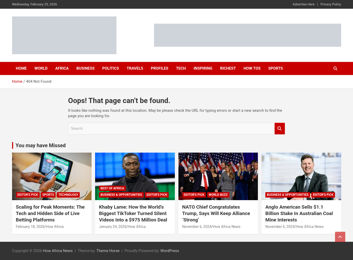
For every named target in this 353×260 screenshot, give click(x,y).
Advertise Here (303, 4)
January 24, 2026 (112, 227)
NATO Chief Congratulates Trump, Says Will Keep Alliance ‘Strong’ (216, 213)
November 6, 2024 (196, 227)
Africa (62, 68)
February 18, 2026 (30, 227)
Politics (110, 68)
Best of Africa (112, 188)
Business (85, 68)
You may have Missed (41, 145)
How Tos (251, 68)
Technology (68, 195)
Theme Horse (108, 250)
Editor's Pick (27, 195)
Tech (181, 68)
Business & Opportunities (121, 195)
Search (280, 128)
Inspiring (203, 68)
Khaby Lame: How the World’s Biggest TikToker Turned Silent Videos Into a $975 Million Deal (133, 213)
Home (21, 68)
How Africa (55, 227)
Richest (228, 68)
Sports (275, 68)
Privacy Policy (330, 4)
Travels (135, 68)
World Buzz (218, 195)
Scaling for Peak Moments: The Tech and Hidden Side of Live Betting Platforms (50, 213)
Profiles (159, 68)
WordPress (169, 250)
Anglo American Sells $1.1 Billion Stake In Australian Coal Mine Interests (299, 213)
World (41, 68)
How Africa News (227, 227)
